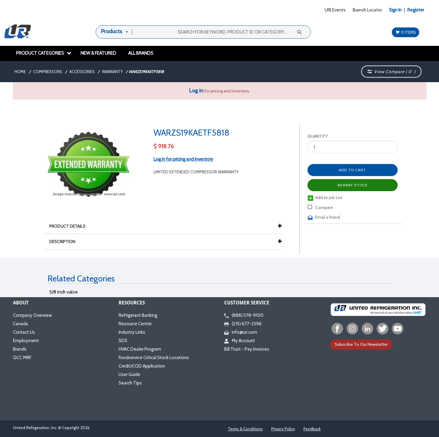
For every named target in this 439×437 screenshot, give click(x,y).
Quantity (317, 136)
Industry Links (132, 332)
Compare (320, 207)
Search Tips (130, 383)
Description (65, 241)
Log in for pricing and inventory (183, 159)
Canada (20, 323)
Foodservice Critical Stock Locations (154, 357)
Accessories (82, 71)
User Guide (129, 374)
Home (20, 71)
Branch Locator (367, 10)
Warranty (112, 71)
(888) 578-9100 (243, 315)
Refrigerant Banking (138, 315)
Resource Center (135, 323)
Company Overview (32, 315)
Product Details (70, 226)
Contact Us (24, 332)
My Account (239, 340)
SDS (123, 340)
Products (111, 31)
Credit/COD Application (142, 366)
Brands (20, 349)
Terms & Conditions (245, 428)
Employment (26, 340)
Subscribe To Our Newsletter (361, 344)
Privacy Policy (283, 428)
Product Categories (44, 53)
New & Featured (98, 53)
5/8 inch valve (63, 292)
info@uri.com (240, 332)
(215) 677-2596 (243, 323)
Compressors (47, 71)
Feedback (312, 428)
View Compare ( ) (391, 71)
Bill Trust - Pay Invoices (246, 349)
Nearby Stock (352, 185)
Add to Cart (352, 170)
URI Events (335, 10)
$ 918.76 (164, 146)
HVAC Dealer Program (140, 349)
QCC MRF (22, 357)
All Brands (140, 53)
